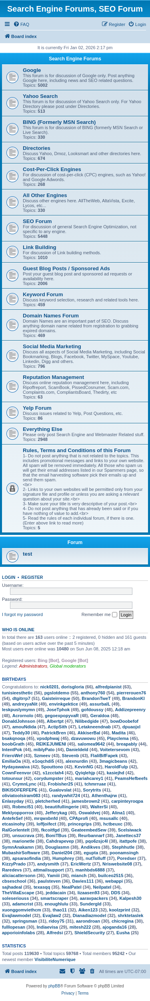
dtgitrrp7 (21, 698)
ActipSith (57, 726)
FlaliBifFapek (104, 755)
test (27, 554)
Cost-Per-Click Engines (52, 169)
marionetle (23, 841)
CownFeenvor (16, 772)
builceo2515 (110, 875)
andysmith (48, 863)
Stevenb (70, 755)
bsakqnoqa (13, 738)
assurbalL (100, 704)
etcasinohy (13, 824)
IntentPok (12, 749)
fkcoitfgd (50, 830)
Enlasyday (13, 801)
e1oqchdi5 (43, 761)
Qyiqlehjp (85, 772)
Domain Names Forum (51, 316)
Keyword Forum (43, 294)
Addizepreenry (130, 709)
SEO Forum (37, 221)
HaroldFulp (116, 766)
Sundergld (90, 903)
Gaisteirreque (56, 698)
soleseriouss (15, 898)
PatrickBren (53, 732)
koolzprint (119, 909)
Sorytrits (92, 790)
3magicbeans (113, 761)
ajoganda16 (114, 927)
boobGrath (13, 744)
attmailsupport (48, 869)
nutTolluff (96, 858)
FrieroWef (12, 755)
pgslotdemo (56, 692)
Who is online (18, 629)
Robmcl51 (23, 806)
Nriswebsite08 (117, 863)
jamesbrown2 (86, 801)
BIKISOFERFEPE (20, 790)
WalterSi (99, 806)
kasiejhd (115, 772)
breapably (126, 744)
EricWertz (81, 863)
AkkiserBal (89, 732)
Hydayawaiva (16, 766)
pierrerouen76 (131, 692)
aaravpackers (94, 898)
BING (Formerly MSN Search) (59, 122)
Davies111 (83, 881)
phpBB (54, 986)
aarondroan (88, 921)
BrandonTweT (96, 698)
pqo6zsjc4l (97, 841)
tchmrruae (95, 784)
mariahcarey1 (89, 778)
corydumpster (48, 778)
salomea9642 (91, 744)
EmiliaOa (11, 761)
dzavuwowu (83, 738)
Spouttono (52, 766)
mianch (79, 875)
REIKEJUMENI (51, 744)
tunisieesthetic (17, 692)
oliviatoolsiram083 (21, 795)
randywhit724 (66, 795)
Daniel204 (62, 852)
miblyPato (44, 749)
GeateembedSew (88, 830)
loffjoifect (46, 824)
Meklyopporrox (18, 812)
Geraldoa (100, 715)
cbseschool (14, 881)
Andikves (90, 847)
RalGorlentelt (16, 830)
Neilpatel (102, 887)
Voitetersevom (115, 749)
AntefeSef (12, 818)
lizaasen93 (89, 892)
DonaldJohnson (18, 721)
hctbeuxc (112, 824)
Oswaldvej (89, 812)
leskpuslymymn (18, 709)
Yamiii (53, 875)
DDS (115, 892)
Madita (119, 732)
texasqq (42, 887)
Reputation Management (53, 377)
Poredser (126, 858)
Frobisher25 (60, 784)
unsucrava (23, 835)
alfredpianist (109, 686)
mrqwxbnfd (46, 818)
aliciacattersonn (19, 875)
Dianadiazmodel (89, 915)
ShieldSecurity (89, 932)
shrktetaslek (130, 915)
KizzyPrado (14, 863)
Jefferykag (56, 812)
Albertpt (55, 721)
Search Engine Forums (75, 59)
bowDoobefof (124, 721)
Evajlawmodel (16, 915)
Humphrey (63, 858)
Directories (36, 148)
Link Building (39, 247)
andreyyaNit (25, 704)
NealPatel (72, 887)
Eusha (123, 932)
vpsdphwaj (48, 738)
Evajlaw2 (52, 915)
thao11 (60, 909)
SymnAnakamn (18, 847)
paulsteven (49, 881)
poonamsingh (124, 852)
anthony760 (93, 692)
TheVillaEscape (18, 892)
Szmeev (42, 755)
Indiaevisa (47, 927)
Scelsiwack (130, 830)
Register (32, 577)
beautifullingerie (62, 806)
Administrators (33, 666)
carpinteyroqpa (127, 801)
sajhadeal (12, 887)
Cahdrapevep (60, 841)
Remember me (99, 615)
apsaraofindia (26, 858)
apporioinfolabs (18, 932)
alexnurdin (77, 761)
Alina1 (118, 812)
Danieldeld (77, 749)
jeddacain (56, 892)
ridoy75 (56, 921)
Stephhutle (123, 847)
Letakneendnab (94, 726)
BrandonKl (133, 698)
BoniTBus (56, 835)
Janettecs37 (128, 835)
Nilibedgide (87, 721)
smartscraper (54, 898)
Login (8, 577)
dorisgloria (72, 686)
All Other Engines (45, 195)
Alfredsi (54, 932)
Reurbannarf (91, 835)
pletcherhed (47, 801)
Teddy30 (21, 732)
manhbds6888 (89, 869)
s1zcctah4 (53, 772)
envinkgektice (63, 704)
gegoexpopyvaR (62, 715)
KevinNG (84, 766)
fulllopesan (13, 927)
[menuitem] (21, 24)
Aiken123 (88, 909)
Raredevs (12, 869)
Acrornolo (23, 715)
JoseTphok (58, 709)
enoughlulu (56, 903)
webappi (114, 881)
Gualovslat (60, 790)
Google (32, 70)
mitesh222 (80, 927)
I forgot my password (22, 614)
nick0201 (49, 686)
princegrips (80, 824)
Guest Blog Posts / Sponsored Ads (66, 268)
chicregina (123, 921)
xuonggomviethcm (21, 909)
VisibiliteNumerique (55, 959)
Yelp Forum (37, 408)
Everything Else (42, 429)
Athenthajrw (104, 795)
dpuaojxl (131, 726)
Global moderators (68, 666)
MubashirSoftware (21, 852)
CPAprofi (78, 818)
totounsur (12, 778)
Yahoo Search (40, 96)
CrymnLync (24, 784)
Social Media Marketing (52, 346)
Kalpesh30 (131, 898)
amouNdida (24, 726)
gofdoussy (92, 709)
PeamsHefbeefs (131, 778)
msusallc (109, 818)
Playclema (118, 738)
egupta (91, 852)
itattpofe (127, 841)
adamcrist (22, 903)
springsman (24, 921)
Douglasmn (57, 847)
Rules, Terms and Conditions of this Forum (76, 450)
